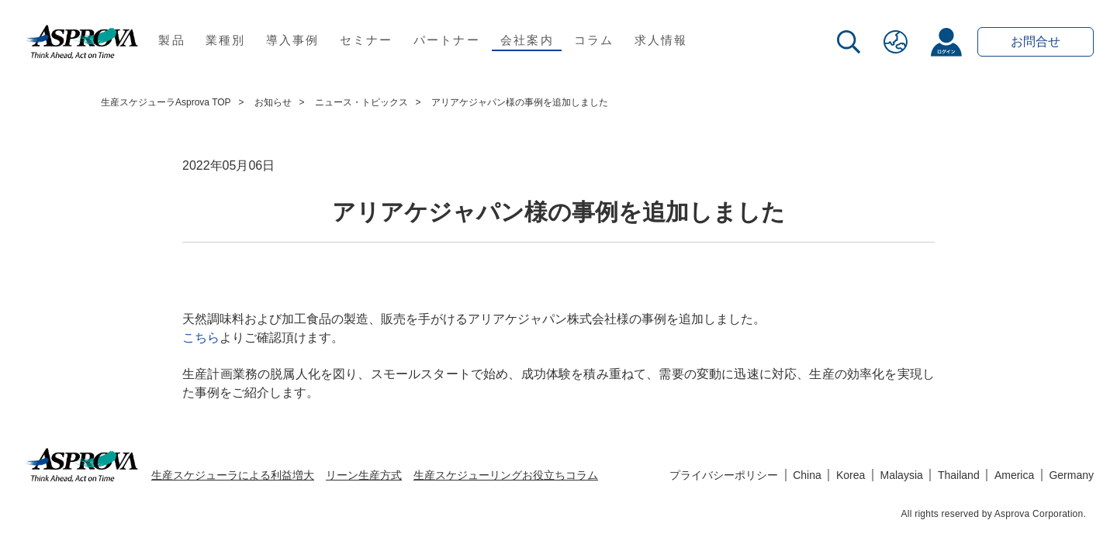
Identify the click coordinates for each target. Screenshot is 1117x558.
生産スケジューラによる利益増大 (232, 475)
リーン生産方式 (364, 475)
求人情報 (661, 39)
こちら (201, 337)
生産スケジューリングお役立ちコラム (505, 475)
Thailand (959, 475)
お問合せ (1035, 41)
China (807, 475)
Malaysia (901, 475)
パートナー (446, 39)
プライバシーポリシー (723, 475)
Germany (1071, 475)
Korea (850, 475)
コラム (594, 39)
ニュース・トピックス (361, 102)
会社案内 (527, 39)
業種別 (226, 39)
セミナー (366, 39)
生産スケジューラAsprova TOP (166, 102)
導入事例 (293, 39)
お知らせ (273, 102)
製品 (171, 39)
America (1014, 475)
